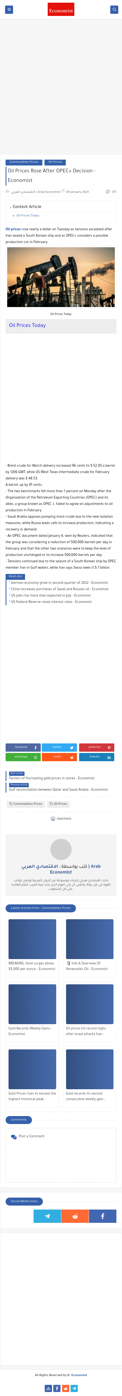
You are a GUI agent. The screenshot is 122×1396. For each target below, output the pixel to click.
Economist (79, 1375)
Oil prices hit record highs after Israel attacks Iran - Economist (86, 1032)
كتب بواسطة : (61, 870)
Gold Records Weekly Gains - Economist (30, 1031)
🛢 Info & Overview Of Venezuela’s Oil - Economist (87, 966)
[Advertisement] (61, 89)
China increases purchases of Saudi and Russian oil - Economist (60, 589)
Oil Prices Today (28, 216)
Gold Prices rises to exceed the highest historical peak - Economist (32, 1097)
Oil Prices (55, 162)
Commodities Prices (24, 162)
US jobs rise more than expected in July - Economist (51, 596)
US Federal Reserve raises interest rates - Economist (51, 602)
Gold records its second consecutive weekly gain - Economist (85, 1097)
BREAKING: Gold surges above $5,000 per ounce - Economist (32, 966)
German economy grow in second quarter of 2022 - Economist (59, 583)
